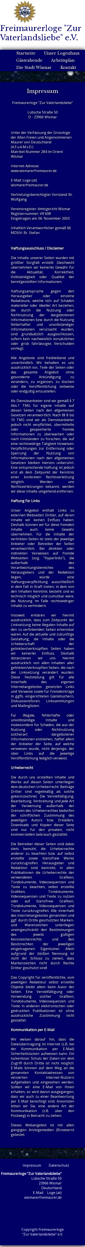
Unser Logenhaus (62, 53)
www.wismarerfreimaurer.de (34, 170)
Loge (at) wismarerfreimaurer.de (29, 182)
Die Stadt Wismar (34, 67)
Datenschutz (59, 1165)
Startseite (25, 53)
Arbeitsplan (63, 60)
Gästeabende (29, 60)
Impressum (32, 1165)
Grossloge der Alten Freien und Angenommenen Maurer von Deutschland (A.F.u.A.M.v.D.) (41, 139)
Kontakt (68, 67)
